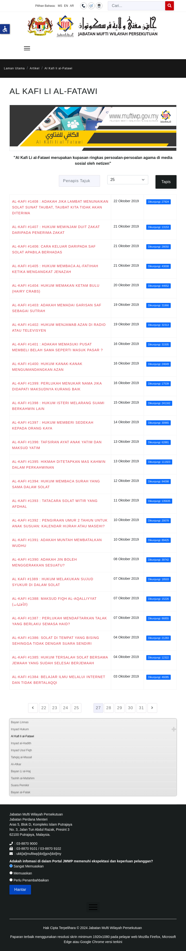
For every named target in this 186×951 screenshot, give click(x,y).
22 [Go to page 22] (43, 708)
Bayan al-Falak (20, 792)
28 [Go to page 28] (108, 708)
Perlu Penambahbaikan (29, 880)
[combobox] (136, 5)
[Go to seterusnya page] (152, 708)
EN (66, 5)
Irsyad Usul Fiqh (21, 750)
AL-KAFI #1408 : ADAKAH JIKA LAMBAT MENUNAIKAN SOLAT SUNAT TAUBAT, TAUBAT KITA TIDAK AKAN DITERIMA (60, 207)
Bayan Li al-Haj (21, 771)
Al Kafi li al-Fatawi (22, 736)
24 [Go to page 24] (65, 708)
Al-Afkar (16, 764)
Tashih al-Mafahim (22, 778)
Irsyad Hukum (20, 729)
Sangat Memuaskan (26, 866)
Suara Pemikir (20, 785)
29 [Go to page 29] (119, 708)
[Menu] (27, 48)
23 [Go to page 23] (54, 708)
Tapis (166, 182)
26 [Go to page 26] (87, 708)
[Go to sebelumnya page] (33, 708)
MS (60, 5)
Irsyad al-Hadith (21, 743)
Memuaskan (20, 873)
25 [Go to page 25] (76, 708)
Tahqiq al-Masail (21, 757)
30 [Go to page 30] (130, 708)
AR (72, 5)
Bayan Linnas (20, 722)
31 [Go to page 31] (141, 708)
